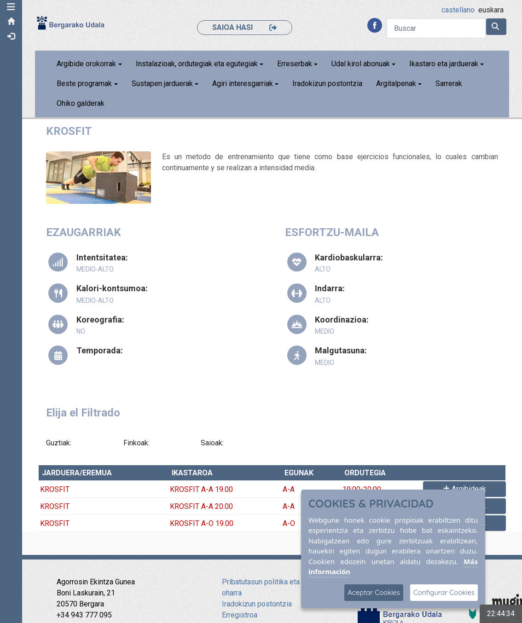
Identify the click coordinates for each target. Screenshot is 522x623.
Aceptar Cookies (374, 592)
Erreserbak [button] (295, 63)
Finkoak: (137, 442)
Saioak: (212, 442)
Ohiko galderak (81, 103)
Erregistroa (239, 615)
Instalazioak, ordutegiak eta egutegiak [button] (197, 63)
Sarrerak (449, 83)
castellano (458, 10)
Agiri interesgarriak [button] (243, 83)
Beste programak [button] (85, 83)
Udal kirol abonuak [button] (361, 63)
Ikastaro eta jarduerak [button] (444, 63)
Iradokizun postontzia (328, 83)
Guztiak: (59, 442)
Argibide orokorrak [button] (87, 63)
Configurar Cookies (444, 592)
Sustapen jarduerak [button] (162, 83)
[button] (11, 6)
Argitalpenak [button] (397, 83)
